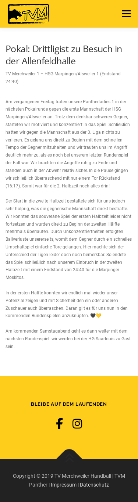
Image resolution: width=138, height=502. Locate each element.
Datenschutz (94, 485)
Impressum (64, 485)
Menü (125, 13)
